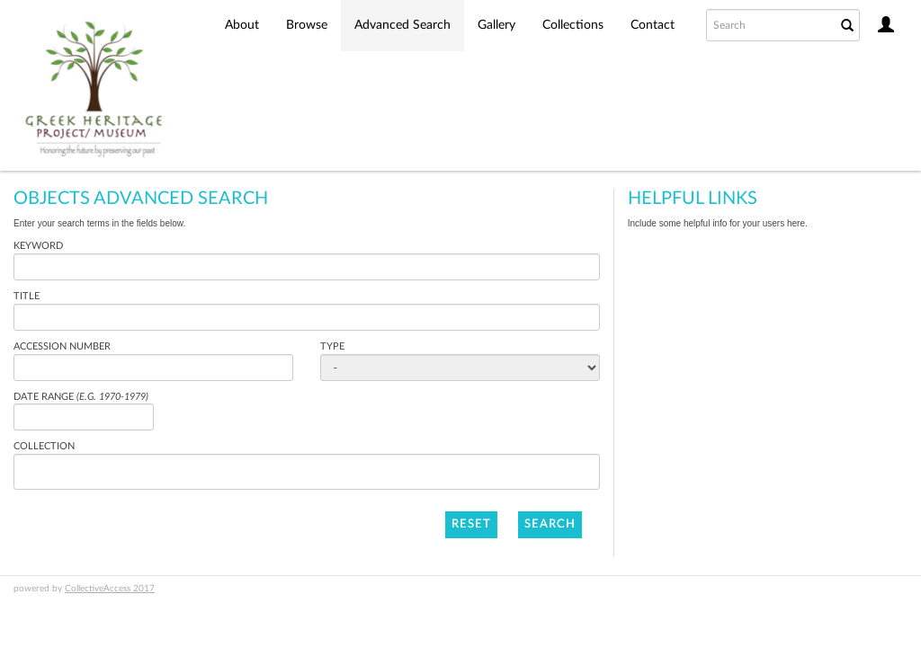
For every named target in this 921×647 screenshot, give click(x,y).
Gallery (496, 25)
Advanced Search (402, 25)
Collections (573, 25)
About (242, 25)
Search (550, 524)
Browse (306, 25)
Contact (652, 25)
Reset (471, 524)
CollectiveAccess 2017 (110, 588)
